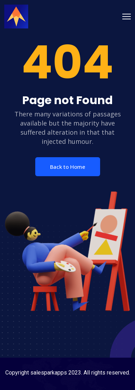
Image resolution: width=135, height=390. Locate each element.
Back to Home (67, 166)
